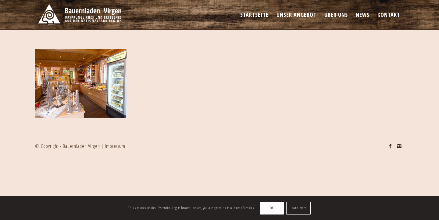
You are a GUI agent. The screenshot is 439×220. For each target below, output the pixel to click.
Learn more (298, 208)
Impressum (115, 146)
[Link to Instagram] (399, 146)
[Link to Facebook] (390, 146)
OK (271, 208)
